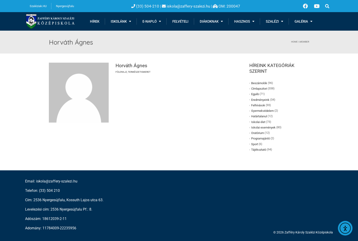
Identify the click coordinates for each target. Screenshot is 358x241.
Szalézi (274, 21)
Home (294, 41)
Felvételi (180, 21)
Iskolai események (263, 127)
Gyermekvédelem (262, 110)
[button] (327, 6)
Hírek (94, 21)
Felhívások (258, 105)
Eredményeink (260, 100)
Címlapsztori (259, 88)
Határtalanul (259, 116)
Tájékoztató (258, 149)
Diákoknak (211, 21)
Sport (254, 144)
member (304, 41)
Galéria (303, 21)
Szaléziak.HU (38, 6)
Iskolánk (121, 21)
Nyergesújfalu (65, 6)
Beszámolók (259, 83)
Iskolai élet (258, 122)
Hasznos (244, 21)
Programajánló (260, 138)
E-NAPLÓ (151, 21)
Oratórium (257, 133)
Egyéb (255, 94)
